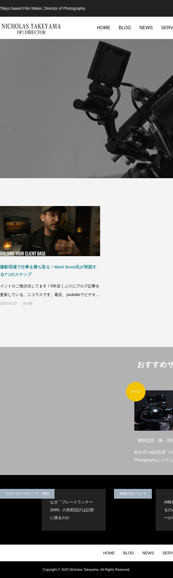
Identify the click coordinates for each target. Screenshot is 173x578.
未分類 (28, 303)
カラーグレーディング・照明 (27, 494)
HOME (103, 27)
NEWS (146, 27)
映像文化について (133, 494)
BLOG (125, 27)
